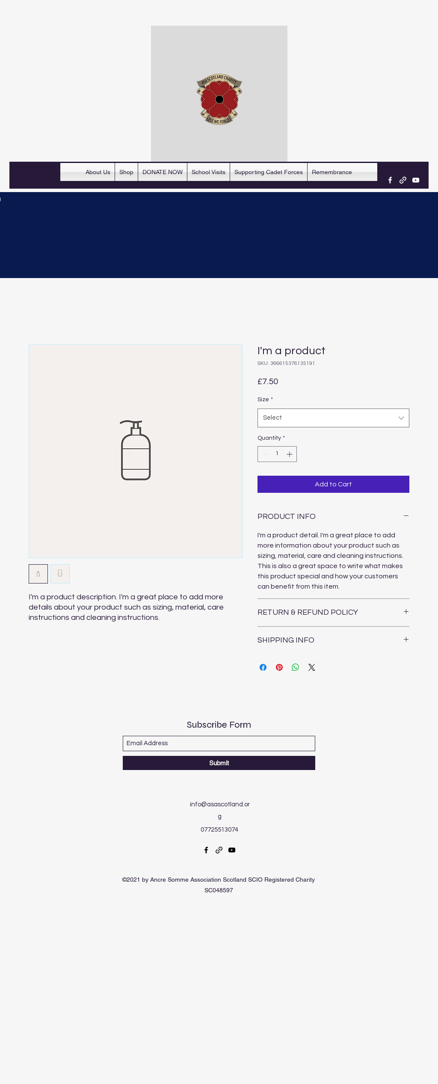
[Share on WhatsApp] (295, 667)
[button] (208, 172)
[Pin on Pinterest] (279, 667)
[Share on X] (312, 667)
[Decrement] (264, 454)
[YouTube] (415, 180)
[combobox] (333, 418)
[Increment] (290, 454)
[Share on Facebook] (263, 667)
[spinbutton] (277, 454)
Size (265, 400)
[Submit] (219, 763)
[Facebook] (390, 180)
